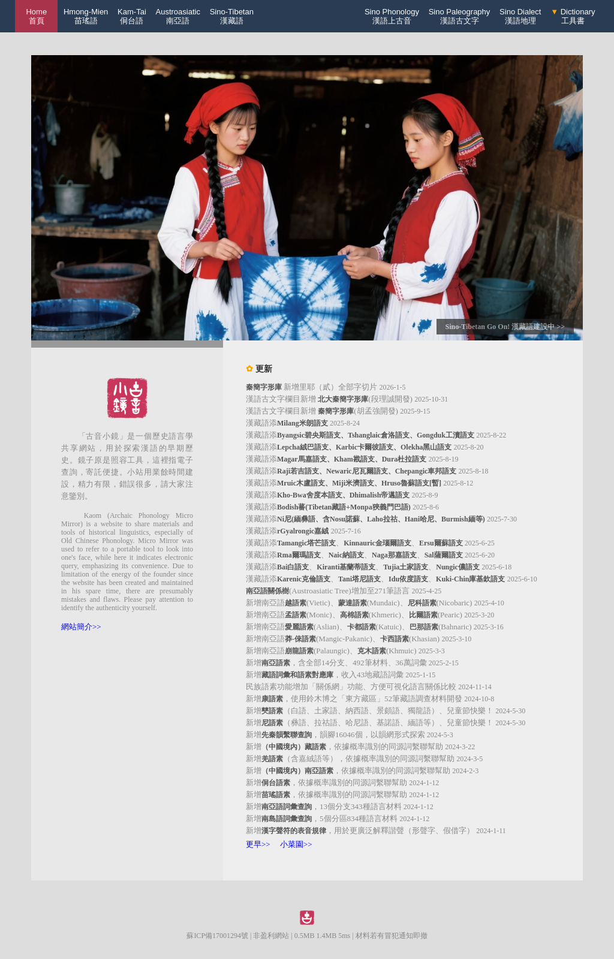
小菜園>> (296, 844)
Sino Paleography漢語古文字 (459, 16)
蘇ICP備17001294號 (217, 935)
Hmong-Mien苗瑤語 (86, 16)
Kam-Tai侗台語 (132, 16)
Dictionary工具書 (572, 16)
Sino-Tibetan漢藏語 (232, 16)
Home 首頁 (36, 16)
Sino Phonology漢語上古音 (392, 16)
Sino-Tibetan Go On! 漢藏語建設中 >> (505, 326)
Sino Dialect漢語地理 (520, 16)
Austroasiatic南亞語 (178, 16)
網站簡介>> (81, 626)
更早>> (258, 844)
